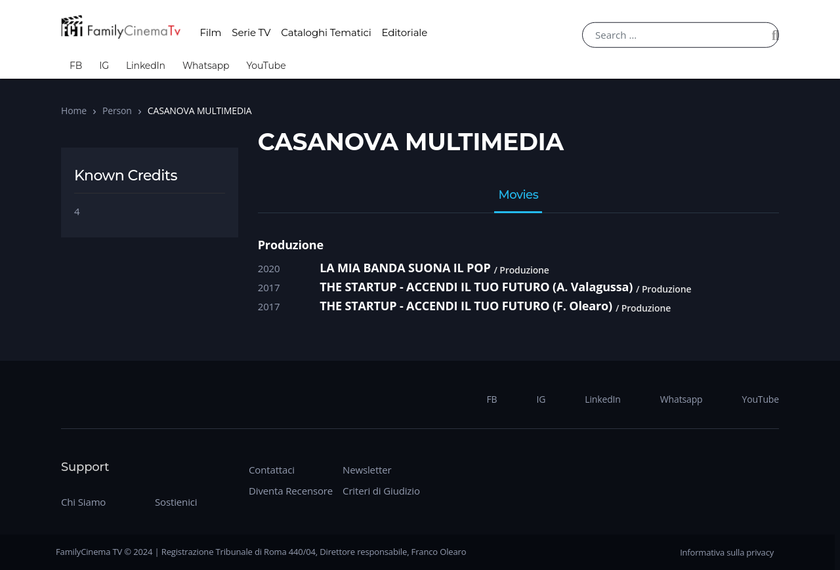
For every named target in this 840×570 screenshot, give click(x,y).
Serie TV (251, 32)
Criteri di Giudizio (381, 490)
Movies (518, 195)
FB (76, 65)
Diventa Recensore (291, 490)
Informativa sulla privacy (727, 552)
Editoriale (405, 32)
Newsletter (367, 469)
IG (104, 65)
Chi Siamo (83, 501)
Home (74, 110)
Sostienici (176, 501)
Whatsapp (206, 65)
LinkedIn (145, 65)
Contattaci (272, 469)
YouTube (265, 65)
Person (117, 110)
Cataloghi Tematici (326, 32)
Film (210, 32)
